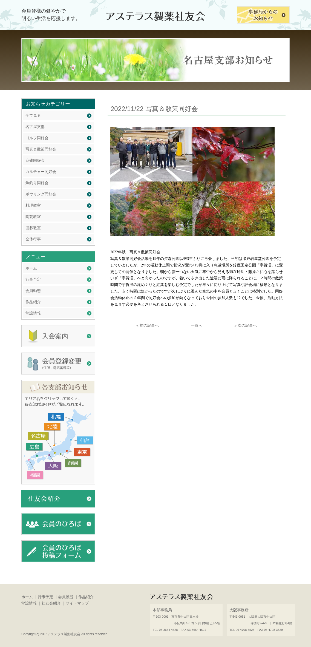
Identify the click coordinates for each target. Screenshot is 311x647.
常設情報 (33, 313)
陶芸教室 (33, 216)
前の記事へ (149, 325)
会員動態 (33, 290)
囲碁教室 (33, 228)
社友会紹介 (51, 603)
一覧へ (196, 325)
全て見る (33, 115)
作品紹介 (33, 302)
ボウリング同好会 (40, 194)
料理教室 (33, 205)
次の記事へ (247, 325)
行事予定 (33, 279)
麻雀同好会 (35, 160)
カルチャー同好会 (40, 171)
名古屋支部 (35, 126)
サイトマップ (77, 603)
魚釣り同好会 (36, 183)
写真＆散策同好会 (40, 149)
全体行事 (33, 239)
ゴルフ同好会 (36, 138)
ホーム (31, 268)
